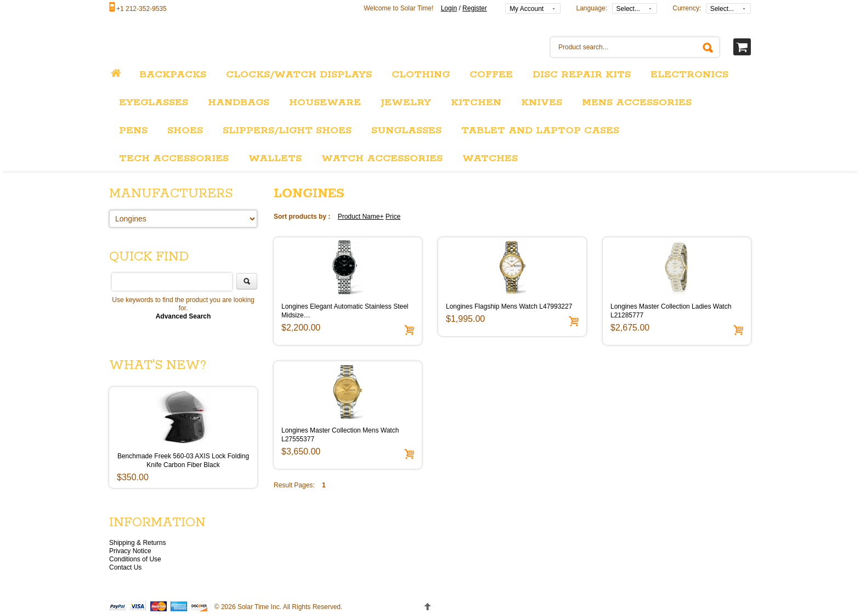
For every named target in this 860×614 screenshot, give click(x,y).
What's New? (157, 365)
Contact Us (125, 567)
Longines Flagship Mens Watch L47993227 (509, 306)
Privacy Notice (130, 551)
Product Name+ (361, 216)
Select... (628, 9)
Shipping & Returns (137, 543)
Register (474, 8)
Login (449, 8)
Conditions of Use (135, 559)
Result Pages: (294, 485)
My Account (527, 9)
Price (393, 216)
